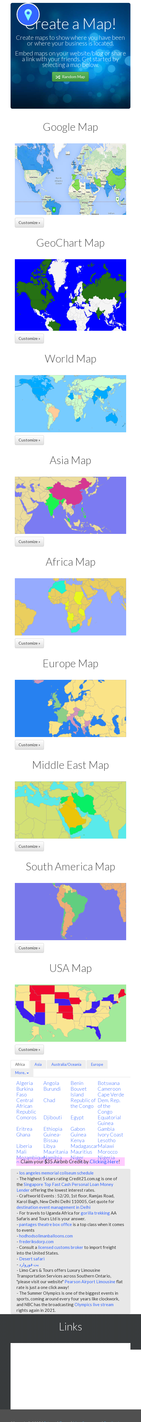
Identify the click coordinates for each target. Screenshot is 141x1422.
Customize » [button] (29, 222)
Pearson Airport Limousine (90, 1281)
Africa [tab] (20, 1064)
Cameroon (109, 1089)
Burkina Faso (24, 1092)
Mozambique (30, 1157)
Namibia (52, 1157)
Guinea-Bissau (52, 1137)
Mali (21, 1151)
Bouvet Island (78, 1092)
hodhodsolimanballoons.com (46, 1235)
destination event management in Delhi (53, 1207)
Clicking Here (104, 1161)
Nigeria (106, 1157)
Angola (51, 1083)
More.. (22, 1072)
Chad (49, 1100)
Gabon (77, 1129)
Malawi (106, 1146)
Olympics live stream (94, 1304)
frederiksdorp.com (36, 1241)
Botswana (109, 1083)
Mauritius (81, 1151)
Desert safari (32, 1258)
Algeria (24, 1083)
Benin (76, 1083)
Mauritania (55, 1151)
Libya (49, 1146)
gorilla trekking (95, 1212)
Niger (77, 1157)
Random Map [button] (70, 76)
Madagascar (84, 1146)
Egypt (77, 1117)
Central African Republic (26, 1106)
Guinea (78, 1134)
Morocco (108, 1151)
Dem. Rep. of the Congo (109, 1106)
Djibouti (52, 1117)
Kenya (77, 1140)
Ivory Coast (110, 1134)
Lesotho (107, 1140)
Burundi (52, 1089)
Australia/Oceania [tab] (66, 1064)
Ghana (23, 1134)
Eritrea (24, 1129)
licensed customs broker (60, 1247)
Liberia (24, 1146)
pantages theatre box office (45, 1224)
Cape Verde (111, 1094)
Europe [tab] (97, 1064)
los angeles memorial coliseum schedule (56, 1172)
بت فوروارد (29, 1264)
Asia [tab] (38, 1064)
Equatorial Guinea (109, 1120)
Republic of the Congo (83, 1103)
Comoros (26, 1117)
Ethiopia (52, 1129)
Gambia (106, 1129)
